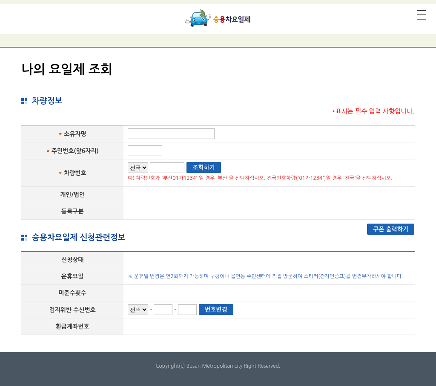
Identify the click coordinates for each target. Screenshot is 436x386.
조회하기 (203, 167)
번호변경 (216, 309)
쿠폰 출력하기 (390, 229)
